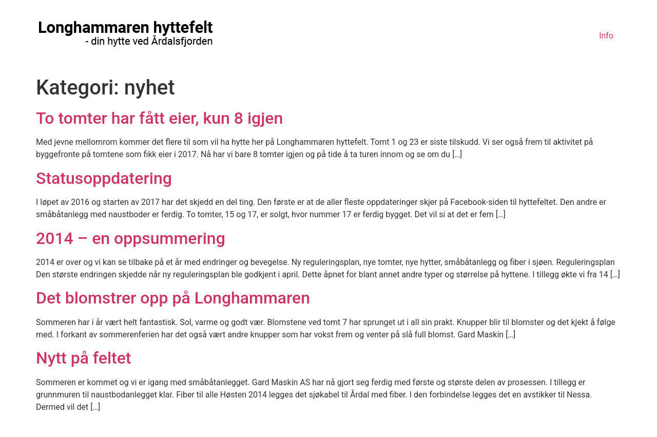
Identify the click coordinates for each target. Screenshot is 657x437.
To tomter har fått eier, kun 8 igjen (159, 118)
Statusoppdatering (104, 178)
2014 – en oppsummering (130, 238)
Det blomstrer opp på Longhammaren (173, 298)
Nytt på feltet (83, 358)
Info (606, 36)
